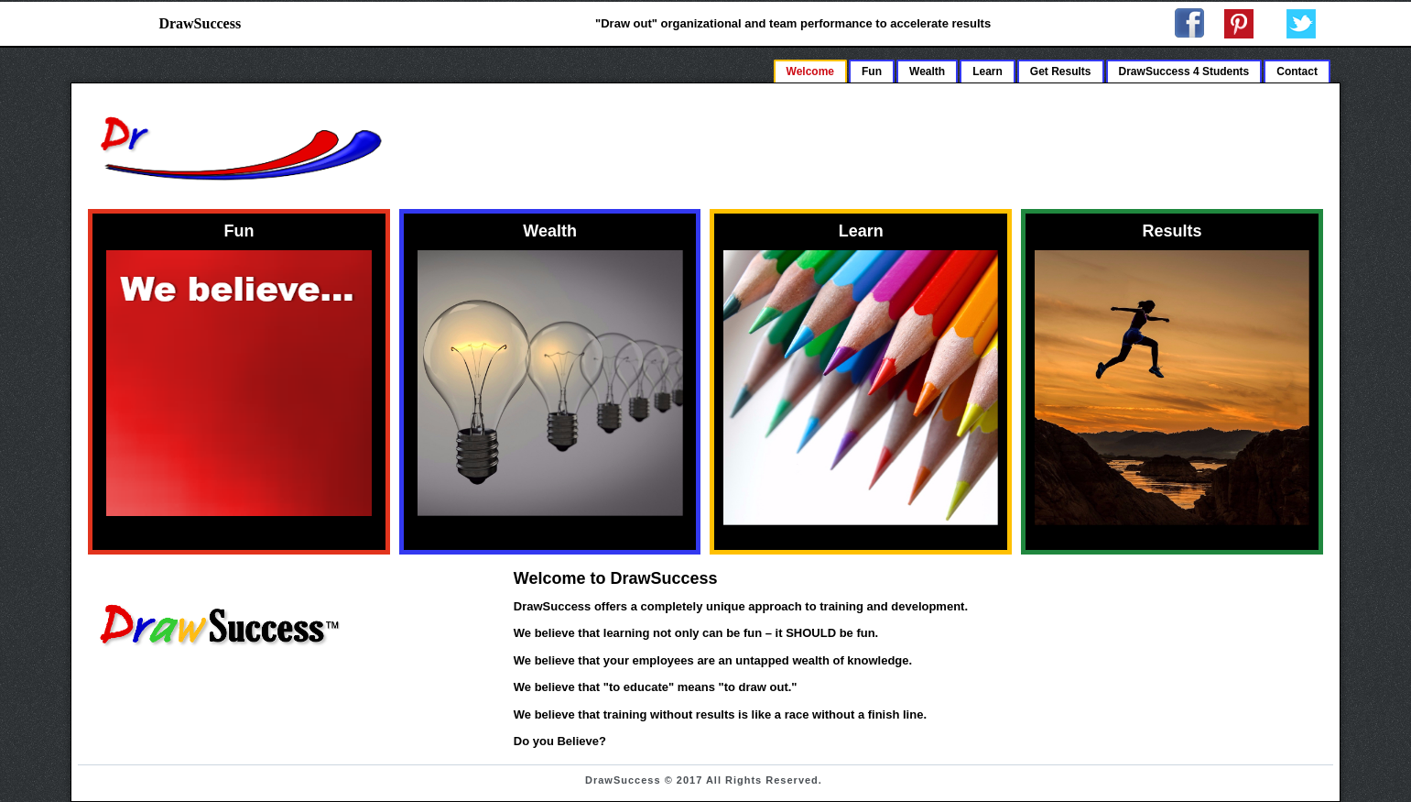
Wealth (927, 71)
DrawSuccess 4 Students (1184, 71)
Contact (1297, 71)
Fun (872, 71)
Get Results (1060, 71)
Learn (987, 71)
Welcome (810, 71)
